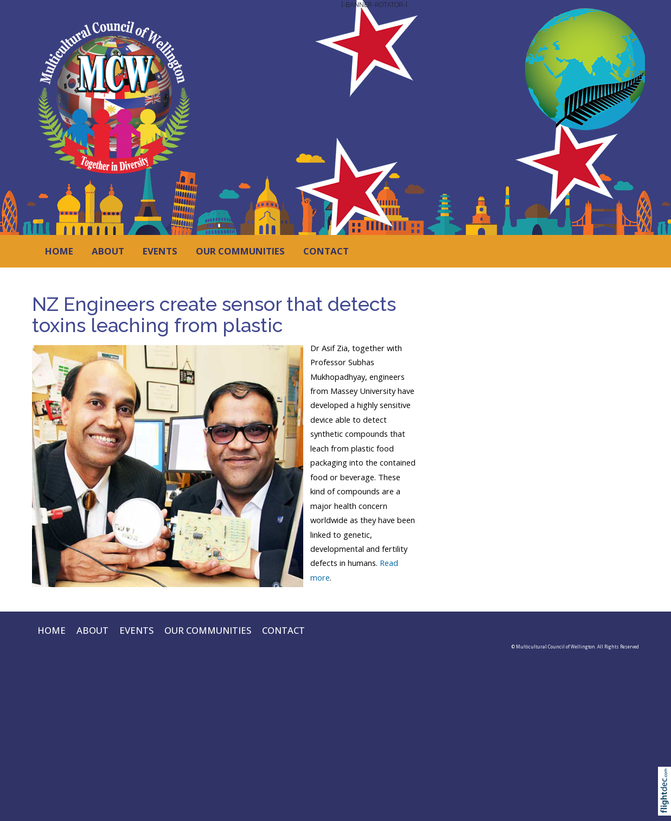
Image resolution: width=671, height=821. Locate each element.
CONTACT (326, 251)
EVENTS (160, 251)
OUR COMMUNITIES (240, 251)
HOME (59, 251)
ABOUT (108, 251)
